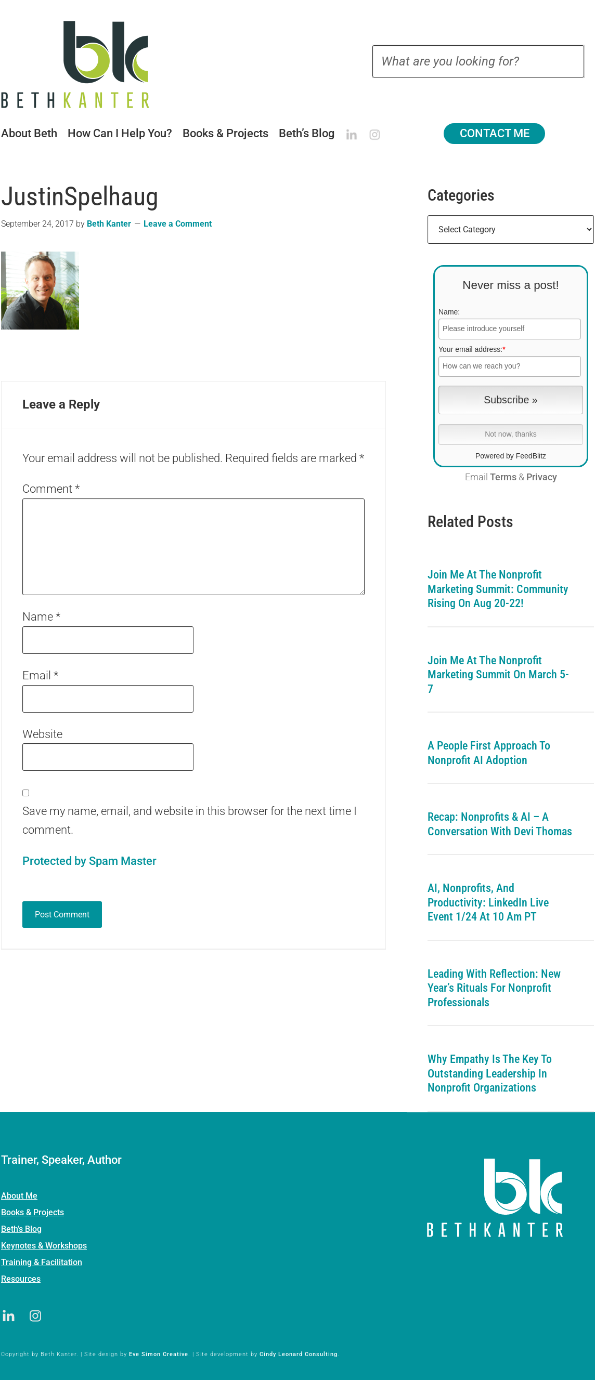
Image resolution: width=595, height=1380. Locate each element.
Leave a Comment (178, 224)
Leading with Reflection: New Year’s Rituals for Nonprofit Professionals (494, 988)
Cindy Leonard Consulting (299, 1354)
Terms (503, 477)
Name (41, 616)
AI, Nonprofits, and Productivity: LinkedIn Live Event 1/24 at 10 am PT (488, 902)
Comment (51, 488)
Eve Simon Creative (158, 1354)
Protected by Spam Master (89, 861)
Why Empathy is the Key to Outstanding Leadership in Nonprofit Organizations (490, 1073)
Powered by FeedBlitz (510, 456)
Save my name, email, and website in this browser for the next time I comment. (189, 820)
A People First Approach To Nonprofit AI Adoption (489, 753)
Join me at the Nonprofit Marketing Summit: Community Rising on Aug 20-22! (498, 589)
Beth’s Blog (21, 1229)
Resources (21, 1279)
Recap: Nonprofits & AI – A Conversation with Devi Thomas (500, 824)
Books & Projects (32, 1212)
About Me (19, 1196)
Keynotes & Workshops (44, 1246)
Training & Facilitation (41, 1262)
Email (40, 675)
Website (42, 734)
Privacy (541, 477)
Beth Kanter (88, 64)
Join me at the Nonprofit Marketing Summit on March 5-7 (498, 674)
